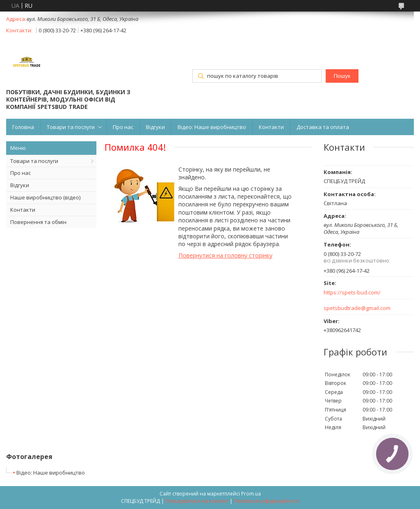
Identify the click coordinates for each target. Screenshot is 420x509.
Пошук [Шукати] (342, 76)
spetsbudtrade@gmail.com (357, 308)
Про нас (123, 127)
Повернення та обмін (38, 222)
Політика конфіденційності (266, 501)
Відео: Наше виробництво (212, 127)
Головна (23, 127)
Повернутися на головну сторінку (225, 255)
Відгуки (155, 127)
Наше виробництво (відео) (45, 197)
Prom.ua (251, 493)
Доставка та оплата (323, 127)
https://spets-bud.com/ (352, 292)
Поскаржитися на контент (196, 501)
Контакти (271, 127)
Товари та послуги (71, 127)
